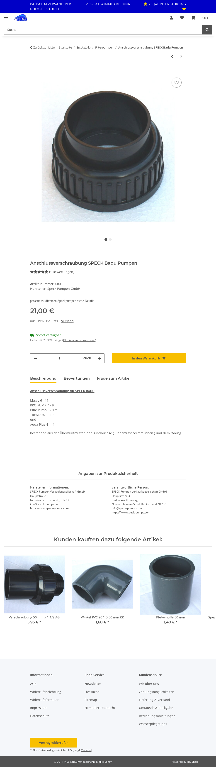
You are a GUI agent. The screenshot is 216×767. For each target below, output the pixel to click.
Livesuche (92, 692)
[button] (171, 17)
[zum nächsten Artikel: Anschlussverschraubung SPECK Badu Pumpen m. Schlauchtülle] (181, 56)
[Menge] (59, 358)
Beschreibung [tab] (43, 378)
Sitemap (91, 700)
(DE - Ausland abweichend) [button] (79, 340)
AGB (33, 684)
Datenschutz (39, 716)
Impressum (38, 708)
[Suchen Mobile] (103, 29)
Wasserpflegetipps (153, 724)
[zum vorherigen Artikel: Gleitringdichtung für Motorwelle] (172, 56)
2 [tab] (110, 239)
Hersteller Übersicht (100, 708)
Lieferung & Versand (154, 700)
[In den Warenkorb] (33, 71)
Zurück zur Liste (44, 47)
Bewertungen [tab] (77, 378)
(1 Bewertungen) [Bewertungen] (52, 272)
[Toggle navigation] (6, 15)
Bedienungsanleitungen (157, 716)
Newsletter (93, 684)
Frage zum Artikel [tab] (114, 378)
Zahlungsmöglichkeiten (156, 692)
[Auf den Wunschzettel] (177, 83)
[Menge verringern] (35, 358)
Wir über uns (149, 684)
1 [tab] (105, 239)
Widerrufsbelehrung (45, 692)
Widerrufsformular (44, 700)
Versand (67, 321)
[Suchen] (207, 29)
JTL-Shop (192, 762)
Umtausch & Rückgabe (156, 708)
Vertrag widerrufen (53, 742)
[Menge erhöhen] (99, 358)
